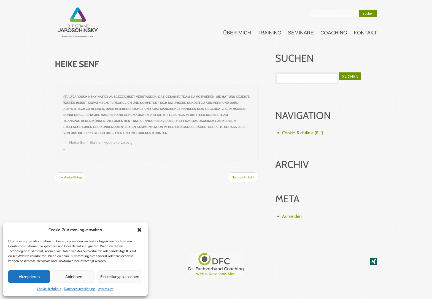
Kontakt (365, 33)
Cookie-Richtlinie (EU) (302, 132)
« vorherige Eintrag (70, 177)
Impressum (106, 289)
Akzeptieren (29, 276)
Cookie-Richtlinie (49, 289)
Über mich (237, 33)
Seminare (301, 33)
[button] (139, 230)
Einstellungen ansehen (119, 276)
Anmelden (292, 216)
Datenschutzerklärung (79, 289)
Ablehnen (73, 276)
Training (269, 33)
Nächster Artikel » (243, 177)
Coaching (333, 33)
